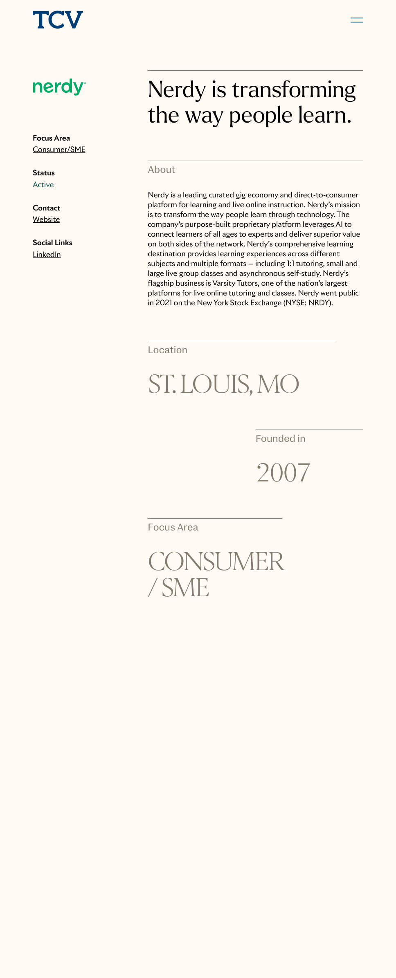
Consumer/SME (59, 149)
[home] (112, 21)
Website (46, 219)
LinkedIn (47, 255)
